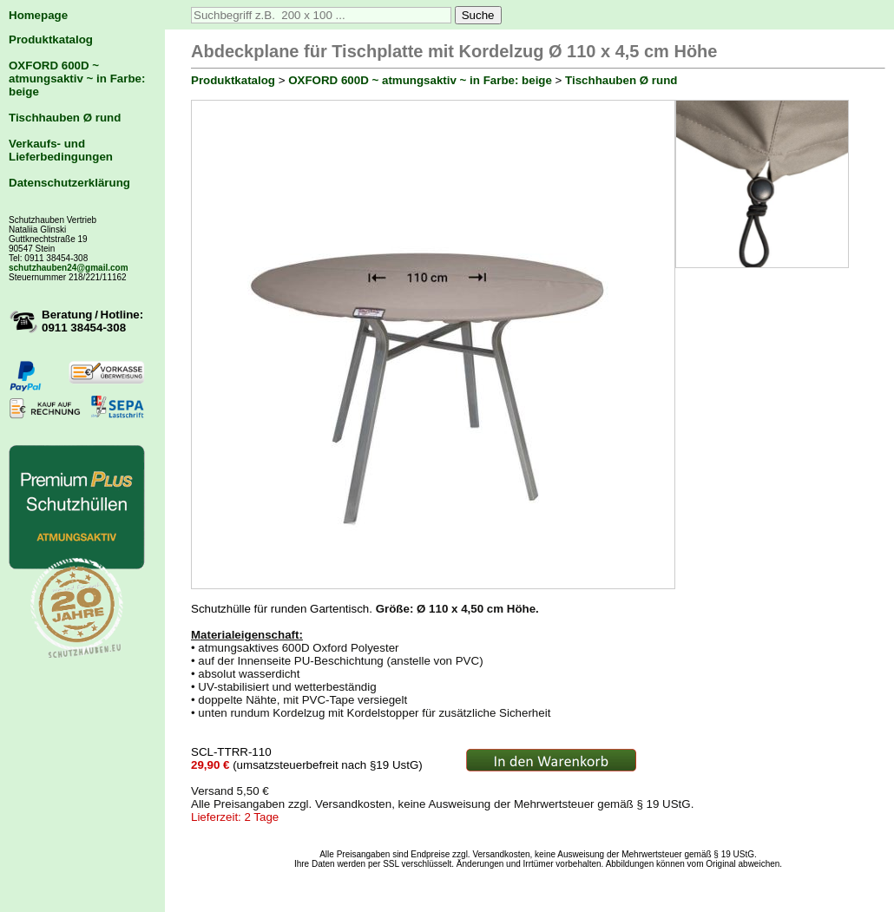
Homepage (38, 15)
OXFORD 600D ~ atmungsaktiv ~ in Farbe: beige (77, 78)
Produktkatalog (51, 39)
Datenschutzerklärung (69, 182)
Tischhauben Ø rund (65, 117)
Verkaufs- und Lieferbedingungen (61, 150)
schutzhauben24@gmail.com (68, 267)
